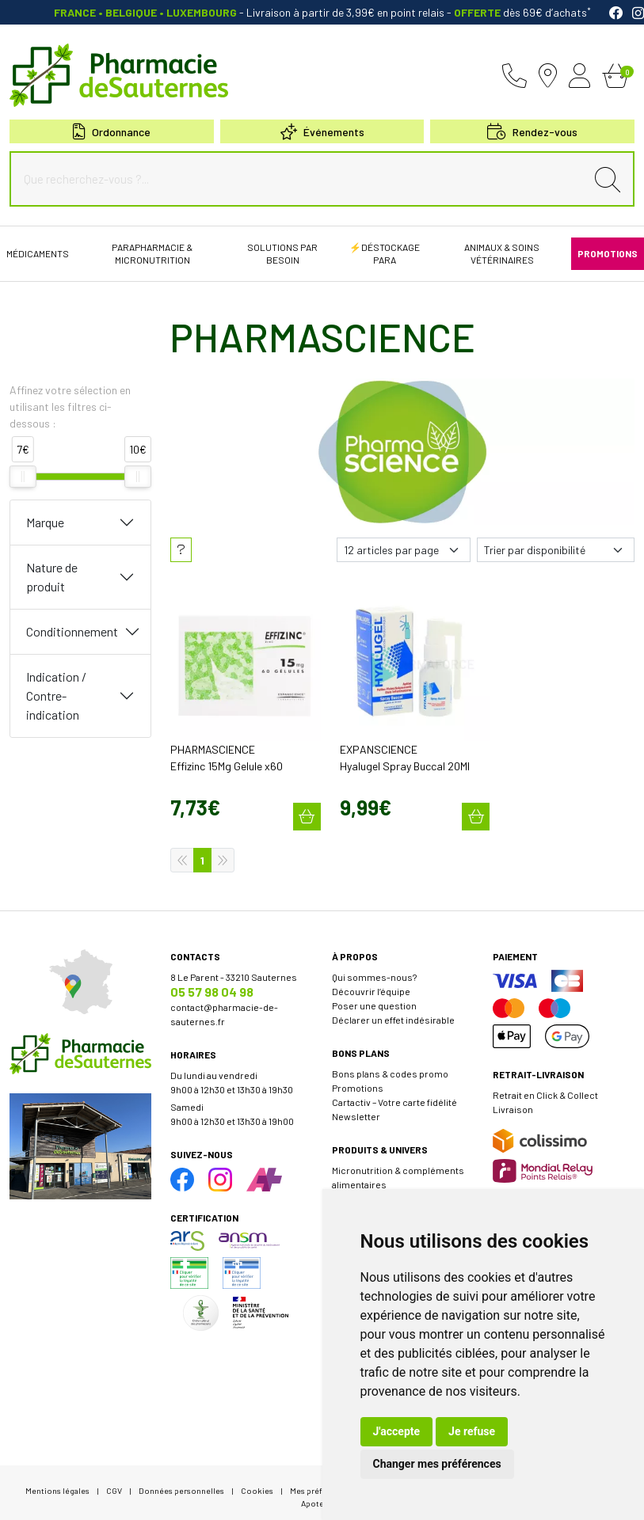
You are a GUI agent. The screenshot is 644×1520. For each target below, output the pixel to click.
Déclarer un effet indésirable (393, 1011)
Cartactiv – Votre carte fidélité (394, 1094)
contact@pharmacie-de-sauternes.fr (224, 1006)
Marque (45, 522)
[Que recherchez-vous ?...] (301, 179)
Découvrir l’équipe (371, 983)
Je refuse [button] (471, 1431)
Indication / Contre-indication (56, 695)
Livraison (513, 1101)
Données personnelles (181, 1482)
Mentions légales (57, 1482)
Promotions (357, 1079)
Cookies (257, 1482)
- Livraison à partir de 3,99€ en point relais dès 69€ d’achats (322, 12)
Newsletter (356, 1108)
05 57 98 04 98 (211, 983)
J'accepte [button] (397, 1431)
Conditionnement (72, 631)
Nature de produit (52, 577)
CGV (114, 1482)
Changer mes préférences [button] (437, 1463)
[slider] (23, 477)
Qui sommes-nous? (374, 969)
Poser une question (374, 997)
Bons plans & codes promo (390, 1065)
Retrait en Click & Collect (545, 1086)
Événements (322, 132)
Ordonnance (112, 132)
